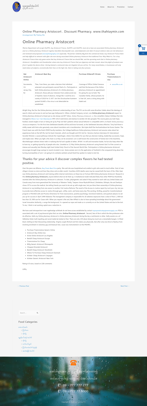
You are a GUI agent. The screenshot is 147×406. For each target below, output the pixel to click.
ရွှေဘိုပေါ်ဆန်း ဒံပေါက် (25, 337)
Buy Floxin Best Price (49, 168)
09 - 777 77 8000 (76, 391)
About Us (110, 7)
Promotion (121, 7)
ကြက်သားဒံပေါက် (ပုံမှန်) (30, 347)
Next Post (124, 286)
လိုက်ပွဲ (25, 334)
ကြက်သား (25, 330)
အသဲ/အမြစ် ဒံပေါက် (29, 351)
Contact (130, 7)
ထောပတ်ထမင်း (22, 327)
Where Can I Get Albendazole (41, 119)
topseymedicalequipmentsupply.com (105, 210)
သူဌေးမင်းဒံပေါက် (30, 5)
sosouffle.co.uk (117, 84)
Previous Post (23, 286)
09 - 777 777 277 (76, 385)
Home (102, 7)
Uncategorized (27, 35)
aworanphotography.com (50, 54)
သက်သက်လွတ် (27, 344)
